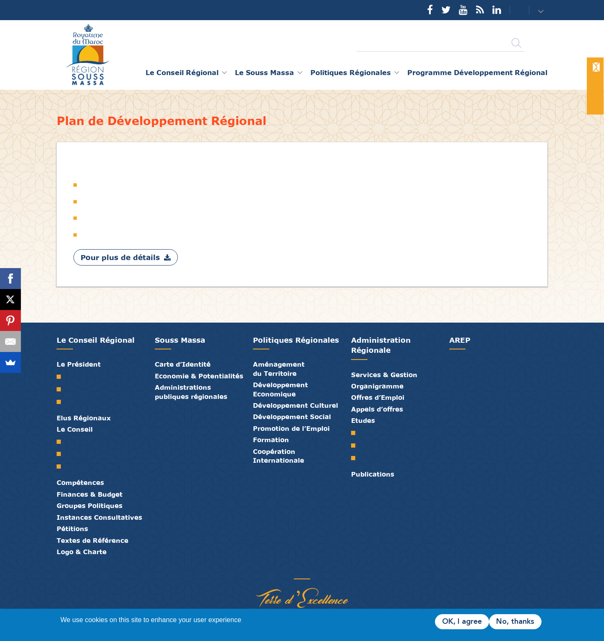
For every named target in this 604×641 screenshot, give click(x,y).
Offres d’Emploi (377, 397)
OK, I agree (462, 621)
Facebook (430, 10)
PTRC (356, 458)
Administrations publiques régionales (191, 391)
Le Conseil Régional (96, 340)
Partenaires (270, 570)
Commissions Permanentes (62, 466)
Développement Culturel (295, 405)
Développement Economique (280, 389)
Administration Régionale (381, 345)
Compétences (80, 482)
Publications (372, 474)
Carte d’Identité (183, 364)
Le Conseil (75, 429)
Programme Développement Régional (477, 72)
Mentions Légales (333, 570)
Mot (62, 376)
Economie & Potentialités (199, 376)
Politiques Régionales (296, 340)
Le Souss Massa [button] (264, 72)
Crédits (321, 570)
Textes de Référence (92, 540)
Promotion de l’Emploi (291, 428)
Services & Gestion (384, 374)
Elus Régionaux (84, 418)
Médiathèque (295, 570)
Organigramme (377, 386)
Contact (514, 10)
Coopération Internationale (278, 456)
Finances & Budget (89, 494)
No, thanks (515, 621)
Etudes (363, 420)
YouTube (463, 10)
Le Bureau (62, 454)
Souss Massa (180, 340)
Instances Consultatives (99, 517)
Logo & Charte (82, 551)
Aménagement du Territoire (279, 368)
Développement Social (292, 416)
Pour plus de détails (120, 257)
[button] (541, 10)
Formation (271, 439)
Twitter (445, 10)
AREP (459, 340)
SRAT (356, 433)
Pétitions (72, 528)
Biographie (62, 389)
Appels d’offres (377, 409)
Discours (62, 402)
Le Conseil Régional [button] (182, 72)
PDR (356, 445)
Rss (480, 10)
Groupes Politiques (89, 505)
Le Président (79, 364)
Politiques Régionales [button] (350, 72)
